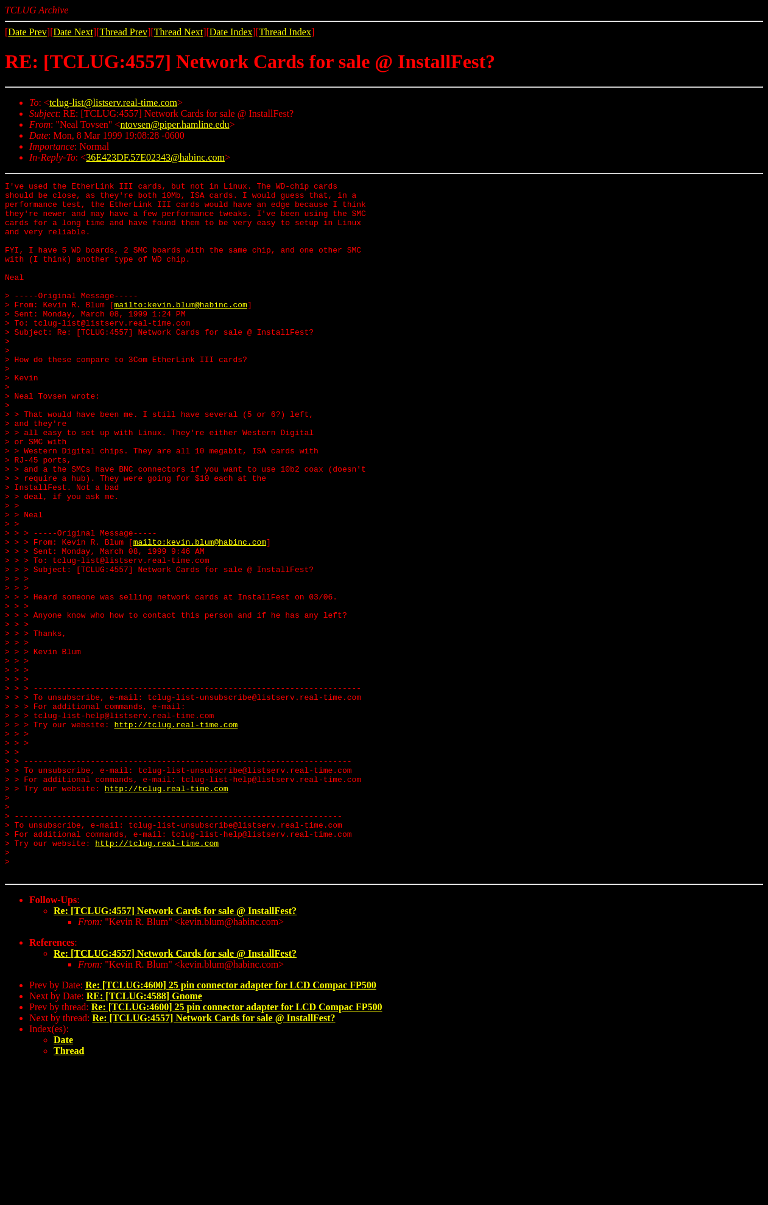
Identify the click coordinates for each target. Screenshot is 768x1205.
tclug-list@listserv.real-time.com (113, 102)
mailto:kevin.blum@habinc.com (180, 329)
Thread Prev (123, 32)
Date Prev (27, 32)
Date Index (231, 32)
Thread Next (178, 32)
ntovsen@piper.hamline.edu (174, 124)
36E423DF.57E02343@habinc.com (155, 157)
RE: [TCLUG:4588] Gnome (144, 1135)
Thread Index (285, 32)
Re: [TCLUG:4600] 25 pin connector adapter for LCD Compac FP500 (230, 1124)
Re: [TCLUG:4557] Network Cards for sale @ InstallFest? (175, 1049)
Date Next (73, 32)
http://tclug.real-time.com (176, 833)
